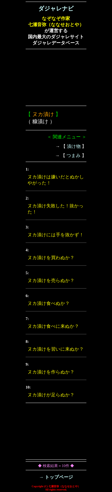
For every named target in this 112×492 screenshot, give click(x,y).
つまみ (73, 155)
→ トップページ (56, 477)
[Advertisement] (56, 77)
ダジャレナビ (56, 8)
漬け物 (74, 146)
